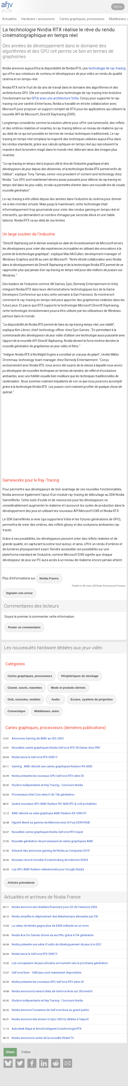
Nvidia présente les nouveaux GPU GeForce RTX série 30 (43, 776)
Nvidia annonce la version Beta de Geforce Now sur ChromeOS (48, 991)
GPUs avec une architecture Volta (55, 98)
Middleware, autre (46, 711)
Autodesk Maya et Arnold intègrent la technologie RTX (42, 1029)
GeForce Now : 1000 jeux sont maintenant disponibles (42, 973)
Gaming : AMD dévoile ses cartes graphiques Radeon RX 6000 (47, 766)
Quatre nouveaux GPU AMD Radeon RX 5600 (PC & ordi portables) (50, 804)
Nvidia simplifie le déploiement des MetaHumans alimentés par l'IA (50, 917)
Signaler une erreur (19, 593)
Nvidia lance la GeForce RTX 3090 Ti (30, 757)
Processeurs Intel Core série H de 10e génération (38, 795)
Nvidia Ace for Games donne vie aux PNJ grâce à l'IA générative (48, 935)
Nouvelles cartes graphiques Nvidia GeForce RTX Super (43, 832)
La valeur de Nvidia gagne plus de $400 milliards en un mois (46, 926)
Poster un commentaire (24, 627)
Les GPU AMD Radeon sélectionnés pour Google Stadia (43, 869)
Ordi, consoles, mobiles (24, 699)
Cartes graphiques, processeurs (30, 676)
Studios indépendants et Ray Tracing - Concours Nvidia (43, 785)
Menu (118, 7)
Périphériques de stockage (79, 676)
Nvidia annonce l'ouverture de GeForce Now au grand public (46, 1010)
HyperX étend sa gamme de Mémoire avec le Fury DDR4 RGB (46, 823)
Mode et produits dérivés (68, 687)
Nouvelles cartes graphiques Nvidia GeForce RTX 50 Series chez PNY (51, 748)
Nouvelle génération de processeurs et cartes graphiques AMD (48, 841)
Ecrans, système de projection (92, 699)
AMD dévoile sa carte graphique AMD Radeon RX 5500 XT (44, 813)
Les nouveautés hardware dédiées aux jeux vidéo (53, 647)
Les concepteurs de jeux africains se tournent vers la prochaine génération (55, 963)
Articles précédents (21, 882)
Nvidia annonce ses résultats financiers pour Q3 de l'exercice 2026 (50, 907)
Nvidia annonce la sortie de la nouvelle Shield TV (38, 1038)
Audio (55, 699)
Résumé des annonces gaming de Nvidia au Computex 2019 (46, 851)
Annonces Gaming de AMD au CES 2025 (33, 738)
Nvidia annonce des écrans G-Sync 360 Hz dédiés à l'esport (46, 1019)
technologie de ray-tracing (107, 68)
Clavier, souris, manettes (25, 687)
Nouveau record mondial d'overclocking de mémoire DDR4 (45, 860)
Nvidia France (49, 578)
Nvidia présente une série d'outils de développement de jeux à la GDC (52, 944)
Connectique (16, 711)
